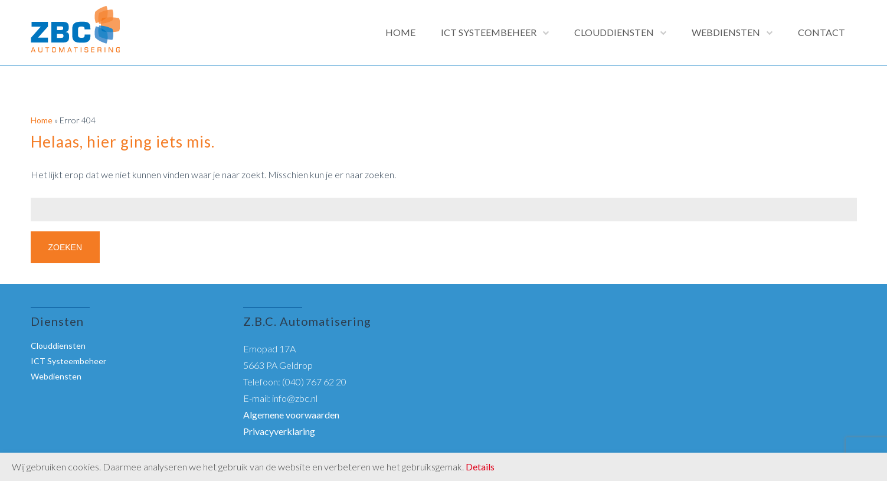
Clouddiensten (614, 32)
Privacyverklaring (279, 431)
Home (400, 32)
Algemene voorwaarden (291, 414)
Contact (821, 32)
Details (480, 466)
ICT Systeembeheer (488, 32)
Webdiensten (726, 32)
